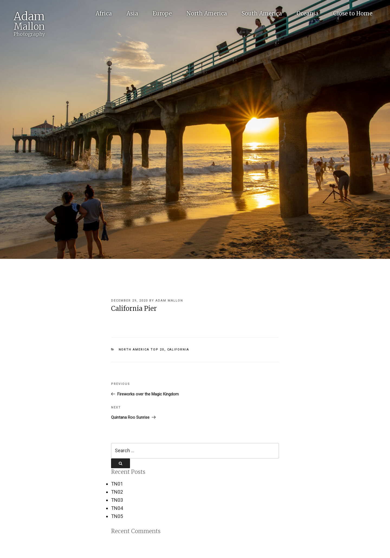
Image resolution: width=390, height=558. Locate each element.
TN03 (117, 500)
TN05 (117, 516)
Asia (132, 13)
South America (262, 13)
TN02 (117, 492)
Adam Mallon (169, 300)
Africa (104, 13)
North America (206, 13)
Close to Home (352, 13)
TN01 (117, 484)
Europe (162, 13)
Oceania (307, 13)
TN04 (117, 508)
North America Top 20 (141, 349)
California (178, 349)
